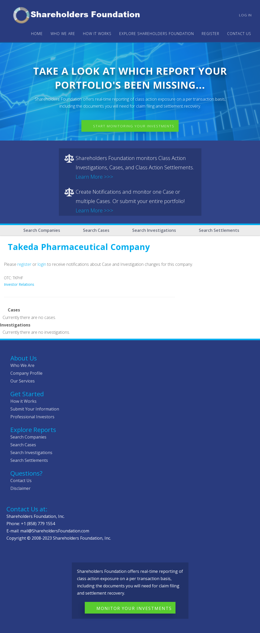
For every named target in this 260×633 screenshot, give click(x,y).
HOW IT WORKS (97, 33)
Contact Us (239, 33)
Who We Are (22, 365)
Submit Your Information (34, 409)
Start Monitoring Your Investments (133, 126)
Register (210, 33)
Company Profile (26, 373)
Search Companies (41, 230)
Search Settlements (219, 230)
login (42, 264)
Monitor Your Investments (134, 608)
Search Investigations (154, 230)
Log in (245, 15)
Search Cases (96, 230)
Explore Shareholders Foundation (156, 33)
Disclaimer (20, 488)
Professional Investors (32, 417)
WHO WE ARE (63, 33)
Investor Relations (19, 284)
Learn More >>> (94, 176)
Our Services (22, 381)
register (24, 264)
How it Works (23, 401)
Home (37, 33)
